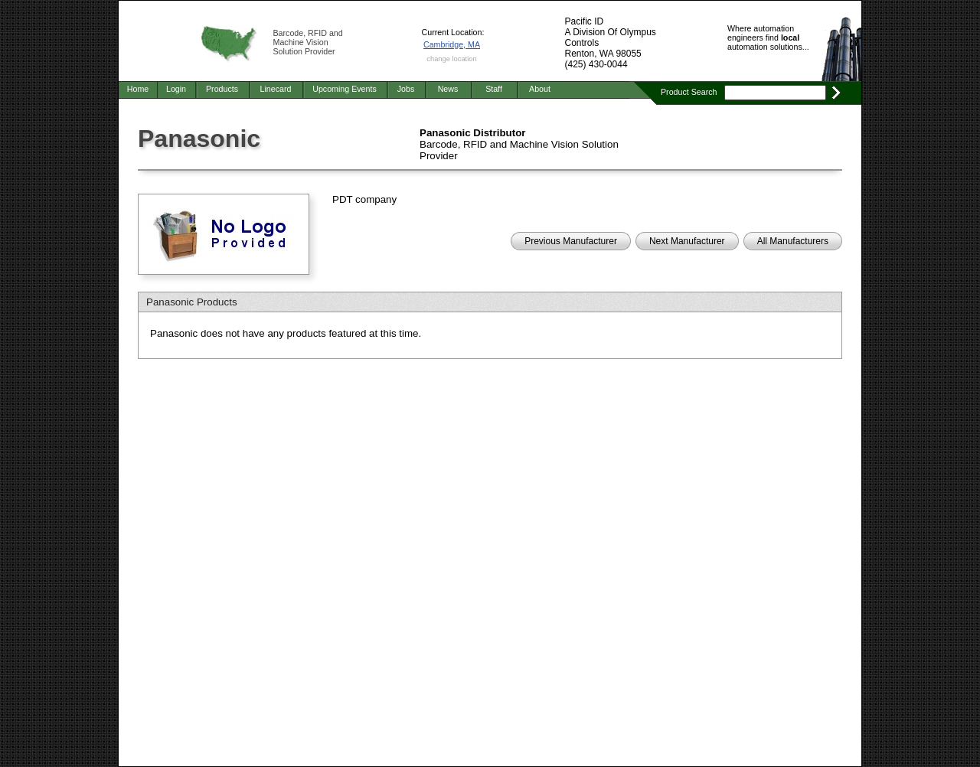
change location (451, 59)
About (539, 88)
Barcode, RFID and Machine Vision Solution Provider (308, 42)
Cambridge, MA (451, 44)
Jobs (406, 88)
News (448, 88)
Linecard (276, 88)
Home (138, 88)
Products (222, 88)
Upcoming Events (344, 88)
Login (176, 88)
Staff (493, 88)
